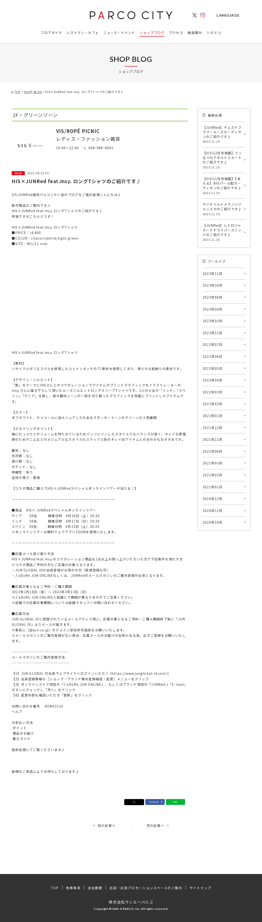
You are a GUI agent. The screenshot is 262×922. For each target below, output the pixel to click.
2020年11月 (213, 510)
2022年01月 (213, 415)
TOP (55, 887)
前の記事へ (107, 825)
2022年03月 (213, 392)
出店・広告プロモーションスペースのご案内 (145, 887)
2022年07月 (213, 344)
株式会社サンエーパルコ (131, 902)
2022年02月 (213, 403)
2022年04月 (213, 380)
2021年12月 (213, 427)
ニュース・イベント (119, 32)
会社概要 (95, 887)
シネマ (212, 32)
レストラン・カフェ (83, 32)
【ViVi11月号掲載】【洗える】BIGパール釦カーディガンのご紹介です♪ (223, 185)
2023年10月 (213, 285)
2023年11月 (213, 273)
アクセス (176, 32)
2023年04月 (213, 309)
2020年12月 (213, 498)
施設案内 (195, 32)
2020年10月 (213, 522)
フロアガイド (51, 32)
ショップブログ (152, 32)
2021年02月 (213, 475)
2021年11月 (213, 439)
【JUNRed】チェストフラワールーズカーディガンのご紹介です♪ (223, 134)
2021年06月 (213, 451)
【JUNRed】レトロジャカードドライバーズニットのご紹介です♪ (223, 232)
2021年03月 (213, 463)
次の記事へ (155, 825)
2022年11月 (213, 332)
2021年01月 (213, 487)
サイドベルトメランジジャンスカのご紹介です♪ (223, 209)
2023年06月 (213, 297)
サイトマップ (200, 887)
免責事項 (73, 887)
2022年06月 (213, 356)
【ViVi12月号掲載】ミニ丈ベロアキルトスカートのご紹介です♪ (223, 160)
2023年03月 (213, 320)
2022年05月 (213, 368)
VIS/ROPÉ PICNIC (78, 131)
